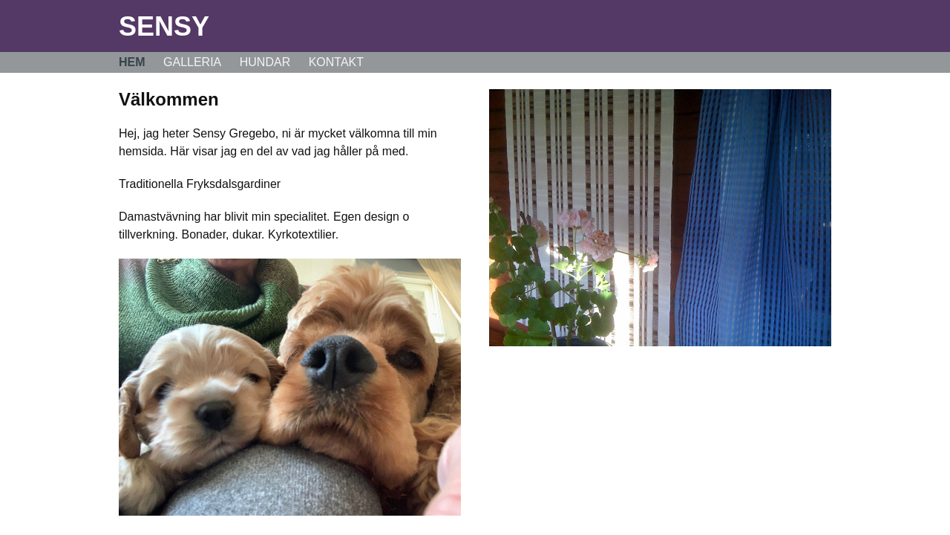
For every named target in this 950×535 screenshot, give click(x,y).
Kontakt (336, 62)
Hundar (265, 62)
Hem (132, 62)
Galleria (192, 62)
